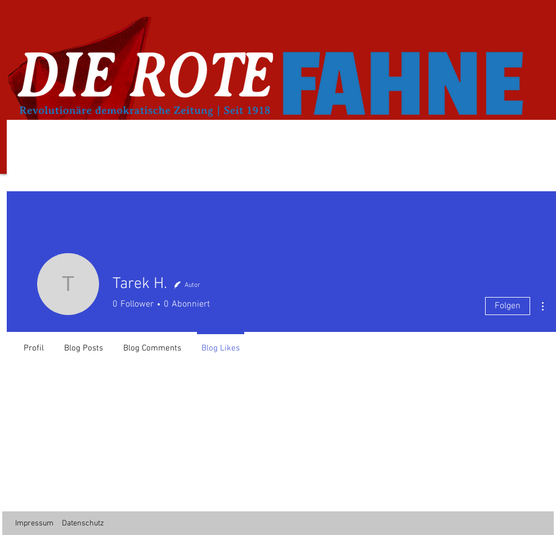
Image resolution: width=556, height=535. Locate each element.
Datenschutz (83, 523)
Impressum (34, 523)
